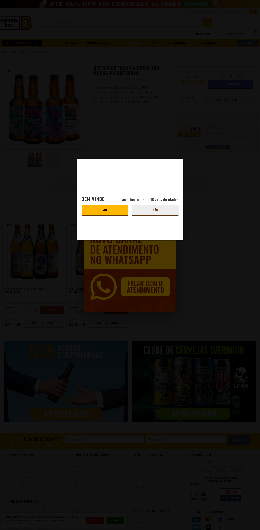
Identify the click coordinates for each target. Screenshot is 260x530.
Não (155, 210)
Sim (104, 210)
